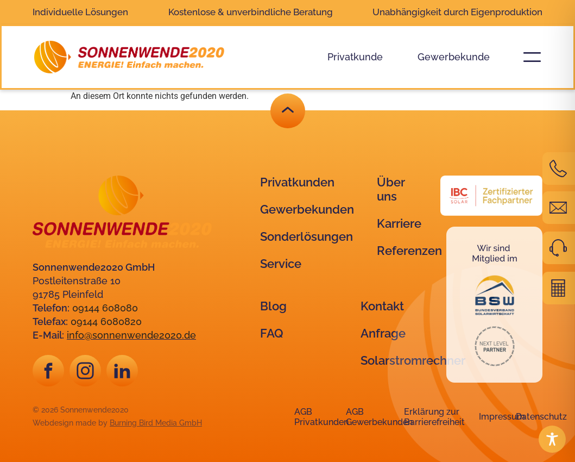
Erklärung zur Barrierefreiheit (434, 417)
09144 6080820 (106, 321)
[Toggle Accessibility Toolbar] (552, 439)
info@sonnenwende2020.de (131, 335)
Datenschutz (541, 416)
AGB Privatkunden (321, 417)
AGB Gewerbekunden (379, 417)
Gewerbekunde (454, 57)
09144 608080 (105, 308)
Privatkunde (355, 57)
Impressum (502, 416)
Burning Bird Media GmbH (156, 423)
